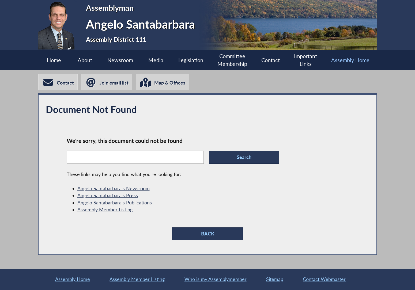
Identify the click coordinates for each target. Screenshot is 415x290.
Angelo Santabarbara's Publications (114, 202)
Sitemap (274, 279)
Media (155, 60)
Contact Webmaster (324, 279)
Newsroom (120, 60)
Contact (270, 60)
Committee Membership (232, 60)
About (85, 60)
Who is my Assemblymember (215, 279)
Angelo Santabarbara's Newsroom (113, 188)
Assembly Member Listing (105, 209)
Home (54, 60)
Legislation (190, 60)
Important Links (305, 60)
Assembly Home (350, 60)
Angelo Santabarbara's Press (107, 195)
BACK (207, 233)
